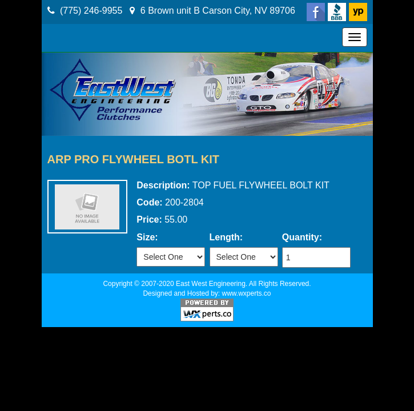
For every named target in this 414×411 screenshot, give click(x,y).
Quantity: (302, 237)
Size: (147, 237)
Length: (226, 237)
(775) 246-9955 (91, 10)
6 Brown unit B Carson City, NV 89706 (217, 10)
